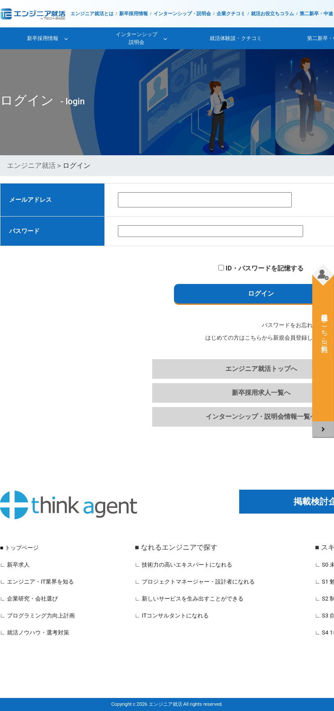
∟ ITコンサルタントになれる (172, 615)
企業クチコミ (231, 14)
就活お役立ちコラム (272, 14)
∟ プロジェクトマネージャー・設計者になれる (195, 581)
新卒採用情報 (133, 14)
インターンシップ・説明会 (182, 14)
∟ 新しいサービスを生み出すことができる (189, 598)
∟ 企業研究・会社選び (29, 598)
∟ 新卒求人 (15, 564)
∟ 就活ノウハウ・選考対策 (34, 632)
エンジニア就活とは (92, 14)
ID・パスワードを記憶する (261, 268)
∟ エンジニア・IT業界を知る (37, 581)
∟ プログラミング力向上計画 (37, 615)
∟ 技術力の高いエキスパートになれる (183, 564)
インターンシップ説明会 (136, 38)
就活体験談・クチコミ (236, 38)
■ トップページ (19, 547)
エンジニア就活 (31, 165)
